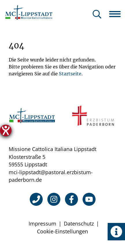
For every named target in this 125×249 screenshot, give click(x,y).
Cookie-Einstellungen (62, 231)
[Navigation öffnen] (117, 14)
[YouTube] (89, 199)
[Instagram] (53, 199)
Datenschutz (79, 223)
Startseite (70, 74)
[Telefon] (36, 199)
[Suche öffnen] (97, 15)
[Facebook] (71, 199)
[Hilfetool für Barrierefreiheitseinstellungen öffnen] (6, 130)
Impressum (42, 223)
